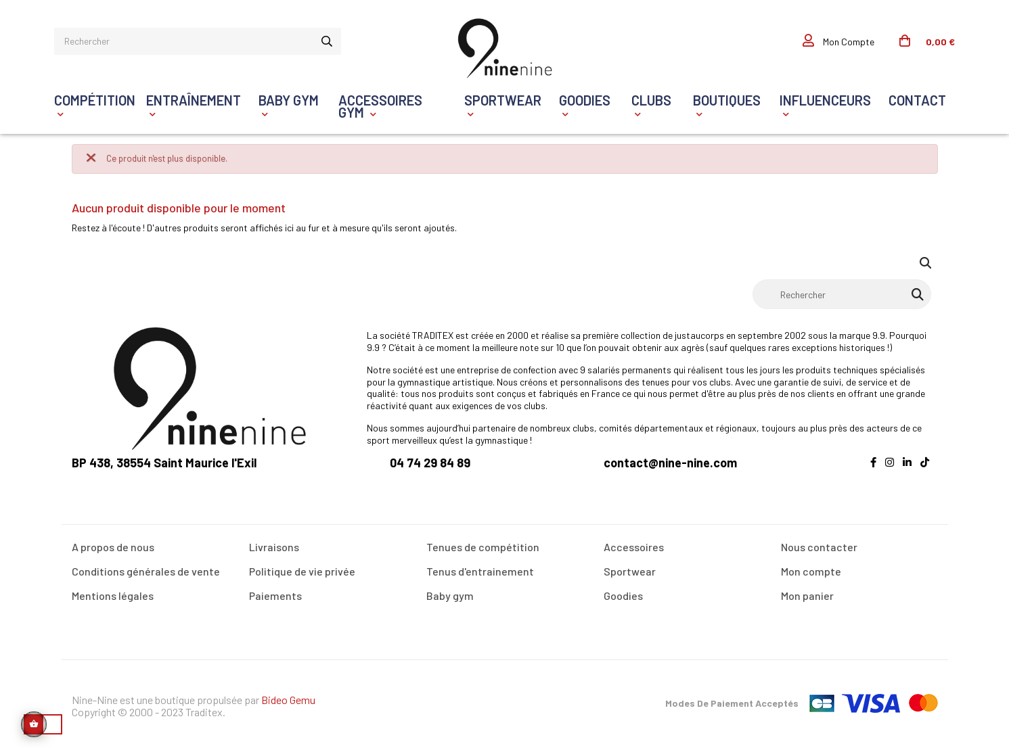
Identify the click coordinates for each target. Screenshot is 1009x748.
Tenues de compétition (482, 544)
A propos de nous (113, 544)
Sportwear (630, 569)
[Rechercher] (842, 292)
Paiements (275, 593)
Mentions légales (113, 593)
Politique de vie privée (302, 569)
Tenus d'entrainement (480, 569)
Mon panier (807, 593)
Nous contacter (819, 544)
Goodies (623, 593)
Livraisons (274, 544)
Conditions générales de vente (146, 569)
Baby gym (450, 593)
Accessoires (634, 544)
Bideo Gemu (288, 697)
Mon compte (811, 569)
